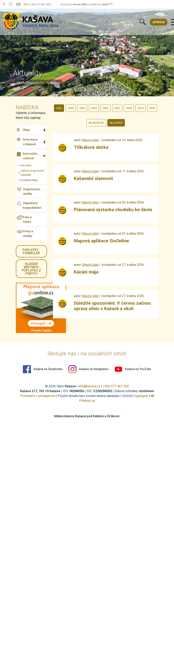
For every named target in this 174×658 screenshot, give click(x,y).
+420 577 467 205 (116, 386)
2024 (82, 108)
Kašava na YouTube (132, 369)
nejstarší (116, 122)
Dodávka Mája (29, 180)
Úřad (23, 130)
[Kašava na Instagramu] (10, 4)
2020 (129, 108)
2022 (105, 108)
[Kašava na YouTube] (18, 4)
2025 (70, 108)
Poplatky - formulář (31, 251)
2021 (117, 108)
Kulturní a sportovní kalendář (32, 172)
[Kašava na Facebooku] (4, 4)
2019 (140, 108)
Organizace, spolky (29, 191)
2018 (152, 108)
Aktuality (26, 165)
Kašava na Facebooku (42, 369)
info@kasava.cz (89, 386)
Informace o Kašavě (27, 142)
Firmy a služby (25, 233)
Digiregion (141, 396)
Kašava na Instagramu (88, 369)
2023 (94, 108)
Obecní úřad (90, 140)
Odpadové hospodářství (29, 205)
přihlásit (159, 22)
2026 (59, 108)
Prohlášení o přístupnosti (37, 396)
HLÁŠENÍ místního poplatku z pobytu (31, 269)
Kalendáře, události (27, 156)
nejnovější (96, 122)
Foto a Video (24, 219)
